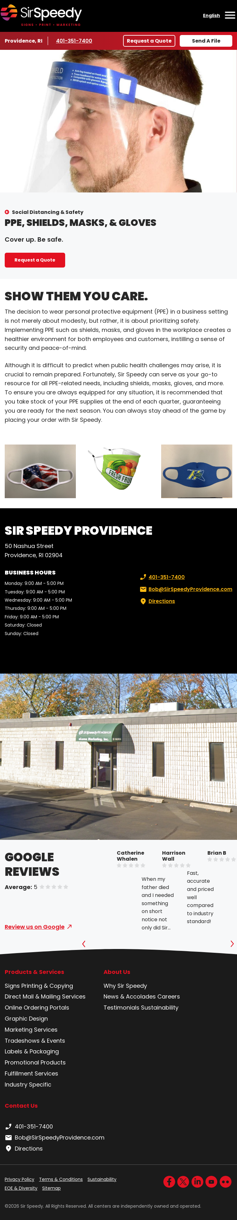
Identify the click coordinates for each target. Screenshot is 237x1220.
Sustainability (159, 1007)
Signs (12, 986)
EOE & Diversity (21, 1188)
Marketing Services (31, 1030)
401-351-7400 (74, 40)
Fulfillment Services (31, 1073)
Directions (156, 601)
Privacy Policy (19, 1179)
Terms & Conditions (61, 1179)
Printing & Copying (47, 986)
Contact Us (21, 1106)
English (211, 15)
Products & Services (34, 972)
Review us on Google (35, 927)
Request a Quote (149, 40)
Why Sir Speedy (125, 986)
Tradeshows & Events (35, 1041)
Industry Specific (28, 1084)
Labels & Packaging (32, 1051)
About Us (117, 972)
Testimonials (121, 1007)
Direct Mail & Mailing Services (45, 996)
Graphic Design (26, 1019)
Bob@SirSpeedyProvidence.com (185, 589)
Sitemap (51, 1188)
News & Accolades (130, 996)
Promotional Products (35, 1062)
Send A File (206, 40)
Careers (168, 996)
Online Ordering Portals (37, 1007)
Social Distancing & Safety (47, 212)
